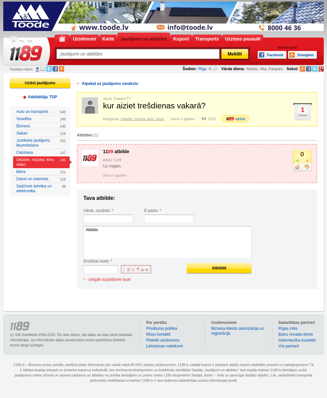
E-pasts (42, 69)
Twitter (49, 69)
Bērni (41, 171)
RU (22, 41)
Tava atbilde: (99, 198)
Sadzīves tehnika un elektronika (41, 188)
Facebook (55, 69)
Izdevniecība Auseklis (297, 340)
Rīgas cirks (288, 328)
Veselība (41, 119)
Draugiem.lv (61, 69)
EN (30, 41)
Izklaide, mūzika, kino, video (41, 162)
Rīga (202, 69)
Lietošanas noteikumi (164, 346)
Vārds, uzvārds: (98, 210)
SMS (37, 69)
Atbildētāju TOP (42, 97)
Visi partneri (288, 346)
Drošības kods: (97, 261)
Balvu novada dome (295, 334)
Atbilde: (167, 242)
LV (13, 41)
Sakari (41, 133)
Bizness (41, 126)
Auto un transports (41, 111)
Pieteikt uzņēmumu (163, 340)
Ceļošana (41, 152)
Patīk (297, 167)
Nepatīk (307, 167)
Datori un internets (41, 179)
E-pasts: (152, 210)
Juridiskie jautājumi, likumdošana (41, 143)
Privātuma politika (161, 328)
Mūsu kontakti (158, 334)
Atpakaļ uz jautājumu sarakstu (110, 83)
